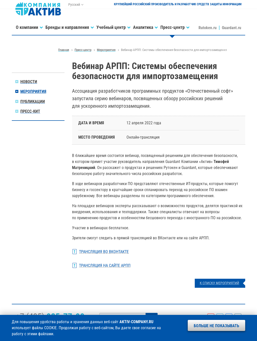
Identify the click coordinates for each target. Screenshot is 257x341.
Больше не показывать (216, 325)
